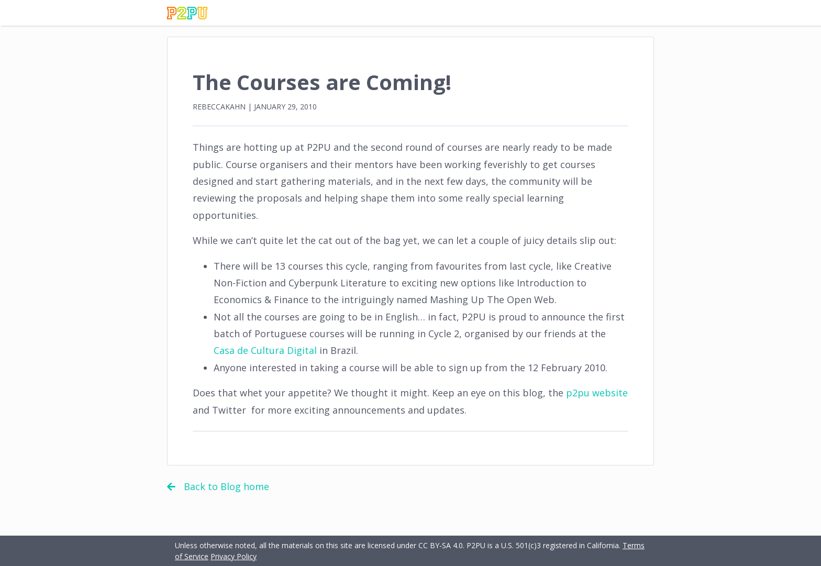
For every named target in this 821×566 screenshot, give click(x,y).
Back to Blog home (218, 486)
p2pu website (597, 392)
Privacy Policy (233, 556)
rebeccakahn (219, 107)
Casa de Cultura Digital (265, 350)
